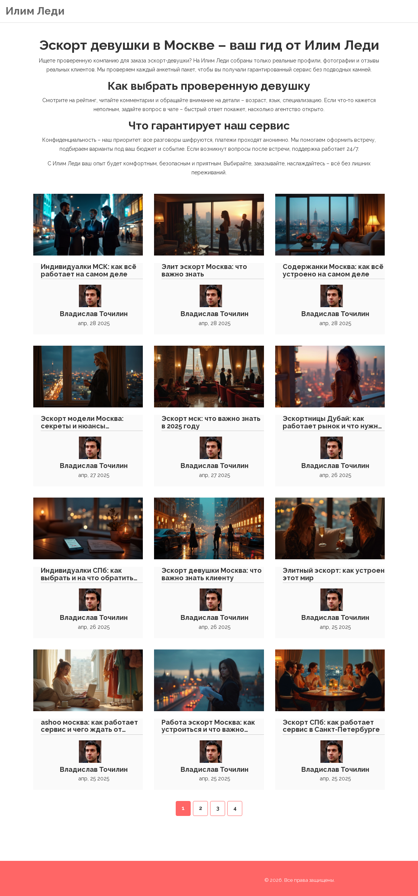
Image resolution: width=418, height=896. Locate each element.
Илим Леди (35, 11)
